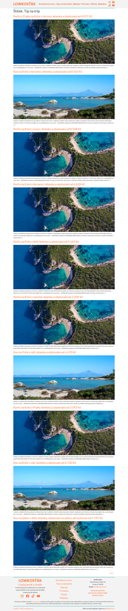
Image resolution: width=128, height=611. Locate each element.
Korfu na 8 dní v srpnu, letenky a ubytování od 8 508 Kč (47, 129)
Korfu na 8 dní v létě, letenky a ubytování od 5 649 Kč (46, 241)
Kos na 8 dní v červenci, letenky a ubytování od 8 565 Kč (47, 71)
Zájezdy (76, 4)
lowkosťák (30, 580)
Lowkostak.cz (36, 601)
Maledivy (102, 4)
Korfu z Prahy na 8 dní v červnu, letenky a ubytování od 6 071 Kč (52, 16)
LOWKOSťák (24, 4)
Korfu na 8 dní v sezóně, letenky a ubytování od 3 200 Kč (48, 297)
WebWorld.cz (110, 608)
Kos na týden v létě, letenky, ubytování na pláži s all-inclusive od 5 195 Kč (58, 518)
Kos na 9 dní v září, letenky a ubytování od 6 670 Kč (44, 352)
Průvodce (85, 4)
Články (94, 4)
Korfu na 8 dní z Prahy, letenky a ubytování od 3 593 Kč (47, 407)
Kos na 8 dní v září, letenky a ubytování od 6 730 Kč (44, 462)
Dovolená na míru (47, 4)
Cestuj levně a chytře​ (30, 584)
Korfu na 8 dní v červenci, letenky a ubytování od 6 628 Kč (49, 184)
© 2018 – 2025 (18, 608)
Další (112, 573)
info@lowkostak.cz (100, 587)
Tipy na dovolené (64, 4)
